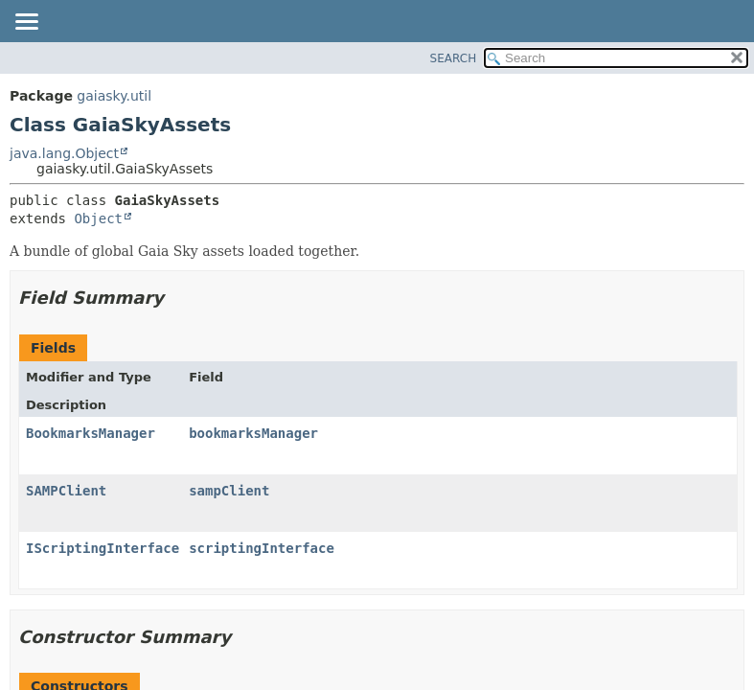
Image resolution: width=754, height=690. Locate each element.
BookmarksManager (90, 433)
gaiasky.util (114, 96)
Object (98, 218)
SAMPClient (66, 490)
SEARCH (453, 58)
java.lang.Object (64, 153)
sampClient (229, 490)
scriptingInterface (261, 548)
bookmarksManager (253, 433)
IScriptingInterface (102, 548)
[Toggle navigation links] (26, 23)
